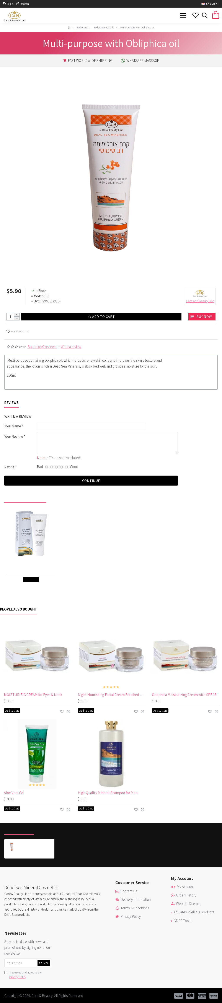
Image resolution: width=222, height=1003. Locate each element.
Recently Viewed (19, 829)
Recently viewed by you (25, 497)
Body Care (82, 27)
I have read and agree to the (22, 975)
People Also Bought (18, 609)
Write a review (71, 345)
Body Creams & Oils (104, 27)
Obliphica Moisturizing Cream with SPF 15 (184, 694)
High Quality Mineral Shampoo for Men (107, 792)
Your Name (12, 425)
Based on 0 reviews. (42, 345)
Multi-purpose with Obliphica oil (36, 842)
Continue (91, 480)
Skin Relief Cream (32, 562)
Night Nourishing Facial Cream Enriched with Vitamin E (112, 694)
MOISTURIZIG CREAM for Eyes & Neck (33, 694)
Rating (9, 466)
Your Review (13, 435)
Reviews (11, 402)
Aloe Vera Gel (14, 792)
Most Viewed (49, 829)
